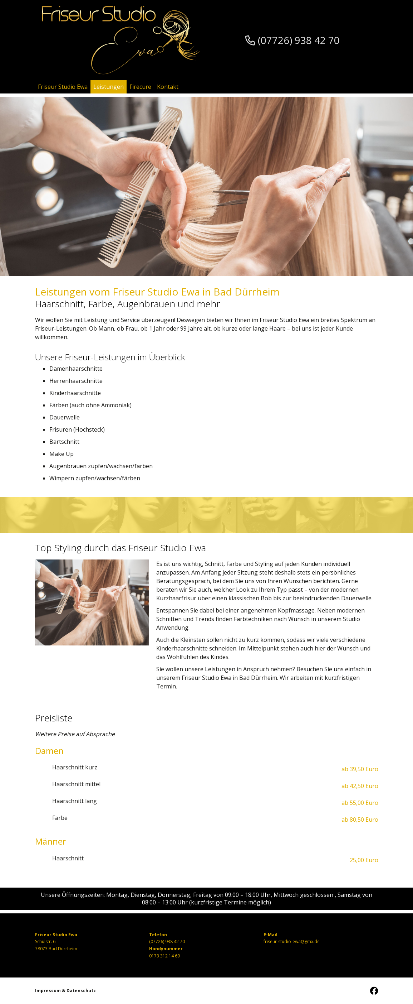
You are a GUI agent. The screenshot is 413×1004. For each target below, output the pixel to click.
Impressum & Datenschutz (65, 991)
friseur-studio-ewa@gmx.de (292, 941)
